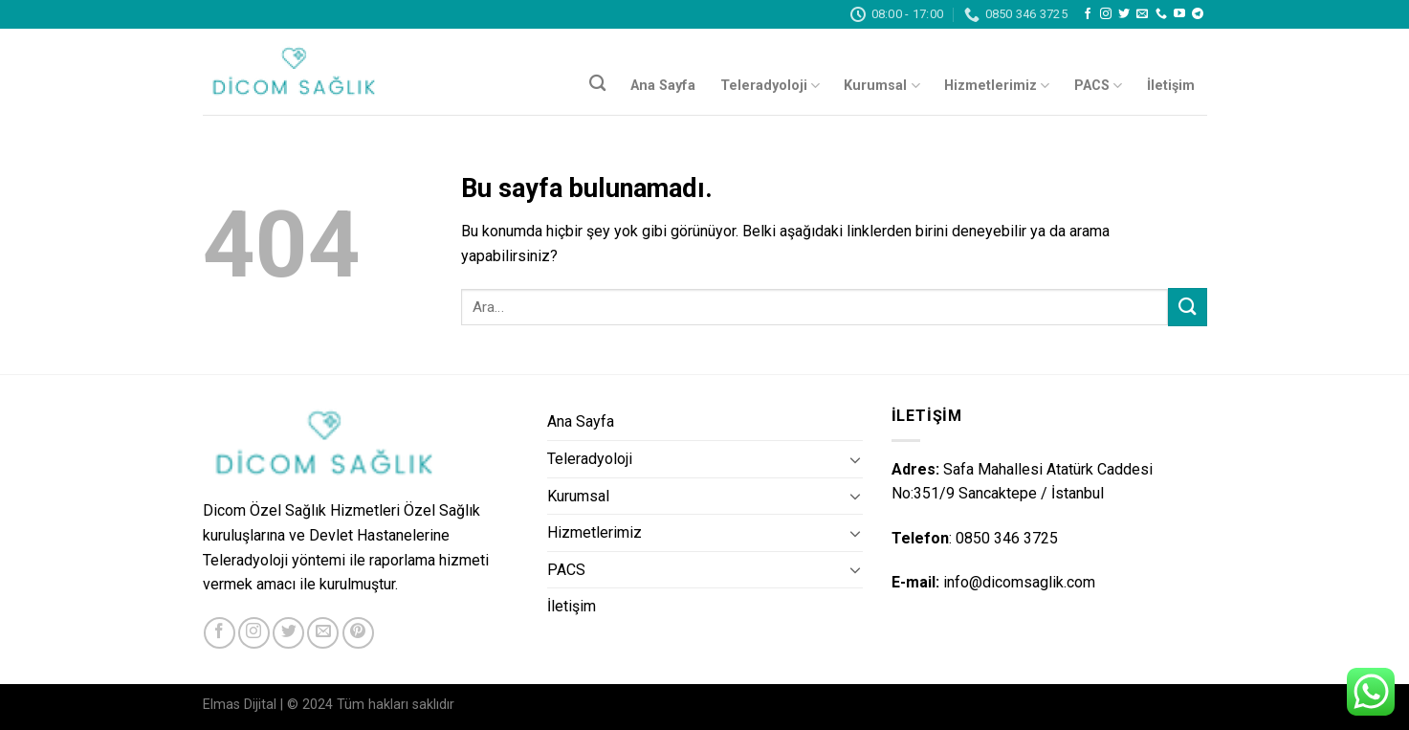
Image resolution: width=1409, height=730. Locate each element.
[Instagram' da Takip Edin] (1106, 14)
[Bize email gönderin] (1142, 14)
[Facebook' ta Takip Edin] (1087, 14)
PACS (1098, 86)
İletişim (1171, 85)
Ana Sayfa (662, 85)
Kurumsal (881, 86)
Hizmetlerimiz (996, 86)
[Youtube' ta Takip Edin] (1179, 14)
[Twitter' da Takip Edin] (1124, 14)
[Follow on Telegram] (1197, 14)
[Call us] (1161, 14)
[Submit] (1187, 306)
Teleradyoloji (770, 86)
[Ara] (597, 84)
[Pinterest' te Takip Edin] (358, 633)
